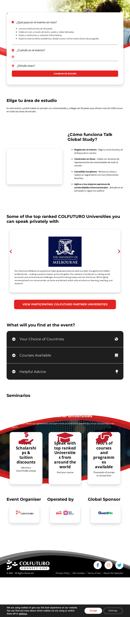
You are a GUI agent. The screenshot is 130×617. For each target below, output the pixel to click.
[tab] (65, 339)
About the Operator (113, 573)
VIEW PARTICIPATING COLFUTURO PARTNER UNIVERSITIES (65, 304)
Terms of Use (94, 573)
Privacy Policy (63, 573)
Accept (93, 610)
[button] (10, 267)
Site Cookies (78, 573)
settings (23, 613)
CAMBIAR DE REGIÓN (65, 73)
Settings (113, 610)
